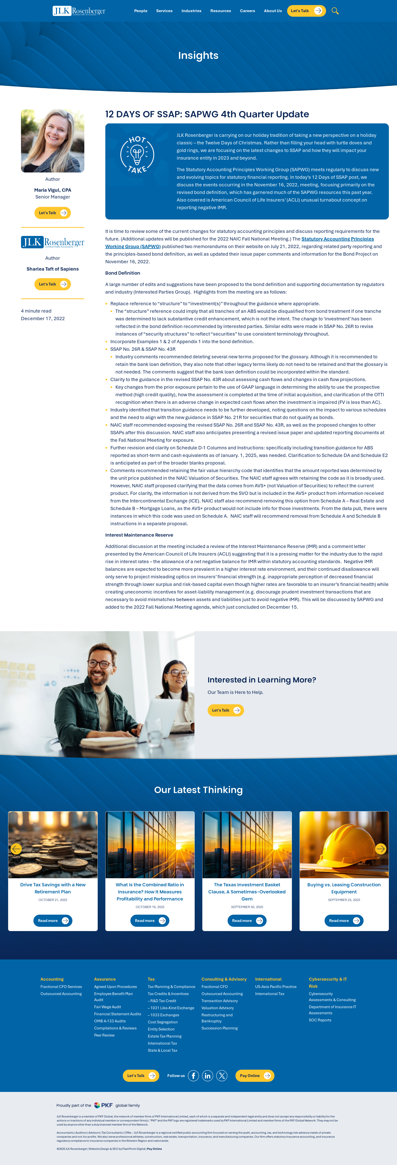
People (140, 10)
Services (164, 10)
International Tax (162, 1043)
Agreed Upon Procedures (115, 986)
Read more (53, 920)
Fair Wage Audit (107, 1006)
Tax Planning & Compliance (171, 986)
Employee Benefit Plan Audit (113, 996)
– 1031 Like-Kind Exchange (171, 1007)
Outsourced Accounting (61, 993)
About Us (273, 10)
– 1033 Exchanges (163, 1015)
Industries (192, 10)
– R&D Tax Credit (162, 1000)
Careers (247, 10)
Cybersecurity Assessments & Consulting (332, 996)
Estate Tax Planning (165, 1036)
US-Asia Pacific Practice (275, 986)
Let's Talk (306, 11)
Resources (220, 10)
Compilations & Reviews (115, 1028)
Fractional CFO (215, 986)
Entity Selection (161, 1029)
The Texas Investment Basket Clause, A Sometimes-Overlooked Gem (247, 892)
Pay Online (255, 1075)
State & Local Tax (162, 1050)
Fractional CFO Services (61, 986)
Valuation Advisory (218, 1007)
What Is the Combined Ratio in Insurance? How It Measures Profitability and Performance (150, 892)
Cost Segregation (163, 1022)
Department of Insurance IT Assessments (332, 1010)
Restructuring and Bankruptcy (217, 1018)
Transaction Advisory (220, 1000)
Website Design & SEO (103, 1149)
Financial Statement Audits (117, 1014)
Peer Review (104, 1035)
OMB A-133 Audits (110, 1021)
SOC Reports (320, 1020)
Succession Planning (220, 1028)
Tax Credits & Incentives (168, 993)
